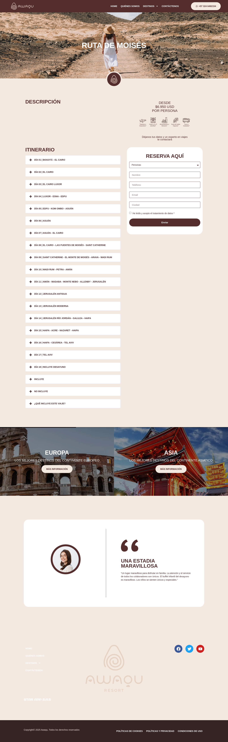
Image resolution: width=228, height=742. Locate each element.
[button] (72, 160)
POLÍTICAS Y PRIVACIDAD (160, 731)
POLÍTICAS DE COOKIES (129, 731)
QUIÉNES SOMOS (130, 6)
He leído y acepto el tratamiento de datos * (153, 213)
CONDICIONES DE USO (190, 731)
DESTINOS (150, 6)
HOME (114, 6)
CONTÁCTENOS (170, 6)
